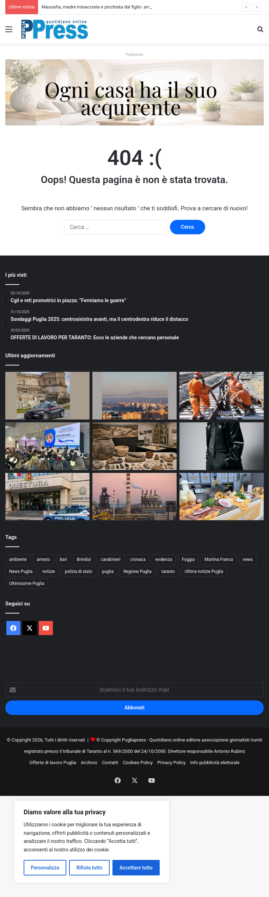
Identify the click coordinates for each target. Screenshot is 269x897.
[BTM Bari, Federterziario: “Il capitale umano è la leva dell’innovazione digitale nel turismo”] (47, 446)
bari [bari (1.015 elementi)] (63, 559)
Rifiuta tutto (90, 867)
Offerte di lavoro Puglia (53, 762)
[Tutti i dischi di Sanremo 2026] (221, 446)
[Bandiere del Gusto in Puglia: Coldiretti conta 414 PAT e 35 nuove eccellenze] (221, 497)
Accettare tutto (136, 867)
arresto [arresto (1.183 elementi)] (43, 559)
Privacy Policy (171, 762)
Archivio (89, 762)
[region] (91, 842)
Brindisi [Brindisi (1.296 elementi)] (84, 559)
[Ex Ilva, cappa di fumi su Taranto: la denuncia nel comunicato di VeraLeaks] (134, 396)
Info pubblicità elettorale (215, 762)
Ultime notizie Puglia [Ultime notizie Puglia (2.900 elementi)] (204, 571)
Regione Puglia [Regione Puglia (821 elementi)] (137, 571)
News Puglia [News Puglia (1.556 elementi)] (20, 571)
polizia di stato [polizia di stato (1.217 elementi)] (78, 571)
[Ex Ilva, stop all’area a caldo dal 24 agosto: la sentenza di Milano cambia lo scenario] (134, 497)
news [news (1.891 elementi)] (248, 559)
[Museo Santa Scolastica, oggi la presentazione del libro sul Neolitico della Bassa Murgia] (134, 446)
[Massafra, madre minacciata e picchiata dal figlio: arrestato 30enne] (47, 396)
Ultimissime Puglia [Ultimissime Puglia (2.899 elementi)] (26, 583)
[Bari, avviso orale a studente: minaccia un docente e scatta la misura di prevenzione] (47, 497)
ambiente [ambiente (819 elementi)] (18, 559)
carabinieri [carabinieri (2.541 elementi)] (111, 559)
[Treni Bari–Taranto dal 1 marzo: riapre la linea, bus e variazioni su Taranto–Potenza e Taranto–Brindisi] (221, 396)
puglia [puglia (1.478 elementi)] (108, 571)
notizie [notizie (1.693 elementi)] (48, 571)
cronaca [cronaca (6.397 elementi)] (138, 559)
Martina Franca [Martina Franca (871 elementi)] (218, 559)
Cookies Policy (138, 762)
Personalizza (45, 867)
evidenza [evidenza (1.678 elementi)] (163, 559)
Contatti (110, 762)
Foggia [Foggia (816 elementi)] (188, 559)
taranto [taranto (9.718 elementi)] (168, 571)
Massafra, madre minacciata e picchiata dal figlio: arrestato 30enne (110, 7)
